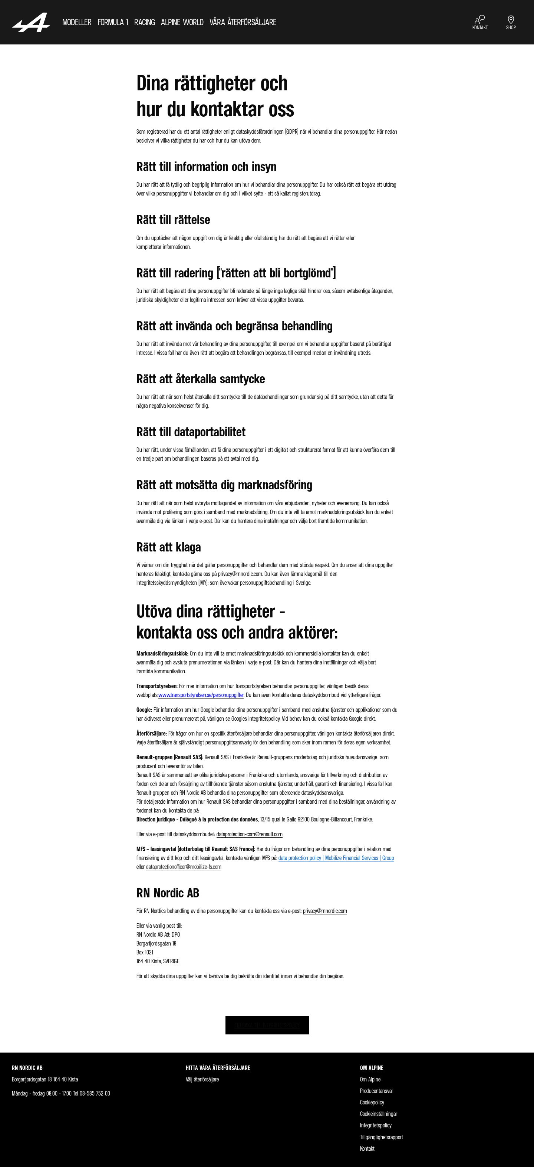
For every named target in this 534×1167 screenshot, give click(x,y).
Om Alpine (370, 1079)
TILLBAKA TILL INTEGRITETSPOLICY (267, 1025)
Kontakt (367, 1148)
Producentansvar (376, 1090)
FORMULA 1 (113, 22)
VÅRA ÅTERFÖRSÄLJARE (243, 22)
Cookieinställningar (378, 1113)
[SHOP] (511, 22)
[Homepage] (31, 22)
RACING (144, 22)
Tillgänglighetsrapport (381, 1137)
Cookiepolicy (372, 1102)
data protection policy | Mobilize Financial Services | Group (336, 857)
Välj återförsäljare (202, 1079)
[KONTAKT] (479, 22)
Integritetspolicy (376, 1125)
